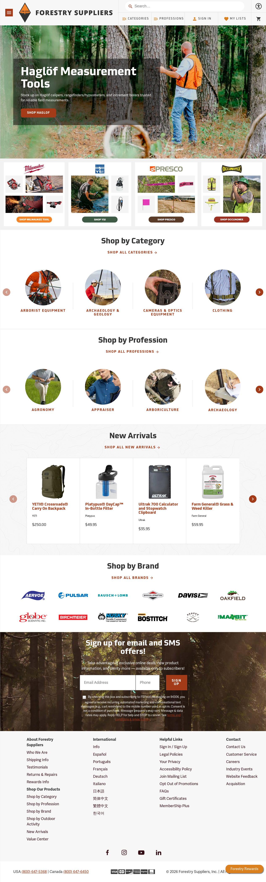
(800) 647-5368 (34, 871)
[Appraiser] (103, 393)
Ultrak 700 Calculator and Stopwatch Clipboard (158, 509)
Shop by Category (42, 796)
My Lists (235, 18)
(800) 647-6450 (76, 871)
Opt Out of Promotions (179, 784)
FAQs (164, 791)
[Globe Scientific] (33, 617)
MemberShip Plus (174, 806)
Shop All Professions (132, 352)
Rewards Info (38, 782)
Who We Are (37, 752)
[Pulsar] (73, 595)
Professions (168, 18)
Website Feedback (242, 776)
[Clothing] (223, 296)
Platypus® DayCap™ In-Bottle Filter (104, 507)
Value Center (37, 839)
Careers (233, 761)
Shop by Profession (43, 804)
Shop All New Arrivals (133, 447)
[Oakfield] (233, 595)
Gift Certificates (173, 798)
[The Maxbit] (233, 617)
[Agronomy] (43, 393)
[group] (43, 296)
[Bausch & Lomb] (113, 595)
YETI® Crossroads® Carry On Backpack (50, 507)
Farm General (199, 515)
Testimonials (37, 767)
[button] (259, 292)
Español (99, 754)
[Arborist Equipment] (43, 296)
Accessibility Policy (176, 769)
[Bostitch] (153, 617)
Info (96, 747)
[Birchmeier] (73, 617)
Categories (135, 18)
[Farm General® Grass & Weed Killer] (212, 501)
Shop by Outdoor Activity (41, 821)
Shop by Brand (39, 811)
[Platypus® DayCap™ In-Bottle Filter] (106, 501)
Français (100, 769)
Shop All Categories (132, 253)
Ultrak (142, 520)
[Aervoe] (33, 595)
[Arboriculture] (163, 393)
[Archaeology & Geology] (103, 296)
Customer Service (241, 754)
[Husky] (113, 617)
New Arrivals (37, 831)
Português (102, 761)
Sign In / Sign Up (173, 747)
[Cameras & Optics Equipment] (163, 296)
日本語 (98, 791)
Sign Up (176, 682)
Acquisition (235, 784)
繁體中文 (100, 806)
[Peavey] (193, 617)
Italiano (99, 784)
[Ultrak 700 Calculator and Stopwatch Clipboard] (159, 501)
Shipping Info (37, 760)
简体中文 (100, 798)
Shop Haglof (38, 113)
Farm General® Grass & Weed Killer (212, 507)
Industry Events (239, 769)
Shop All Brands (132, 578)
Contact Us (235, 747)
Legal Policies (171, 754)
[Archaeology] (223, 393)
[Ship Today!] (34, 194)
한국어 (98, 813)
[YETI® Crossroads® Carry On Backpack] (53, 501)
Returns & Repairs (42, 774)
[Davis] (193, 595)
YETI (34, 515)
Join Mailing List (173, 776)
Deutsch (100, 776)
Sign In (201, 18)
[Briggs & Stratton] (153, 595)
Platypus (90, 515)
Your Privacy (170, 761)
